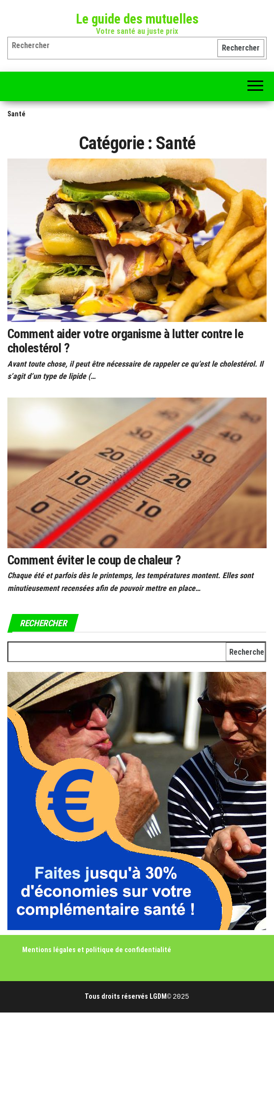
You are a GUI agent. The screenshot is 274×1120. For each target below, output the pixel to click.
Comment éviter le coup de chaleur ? (94, 560)
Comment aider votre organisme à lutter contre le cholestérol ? (125, 340)
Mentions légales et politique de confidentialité (96, 950)
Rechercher (241, 48)
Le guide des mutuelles (137, 19)
